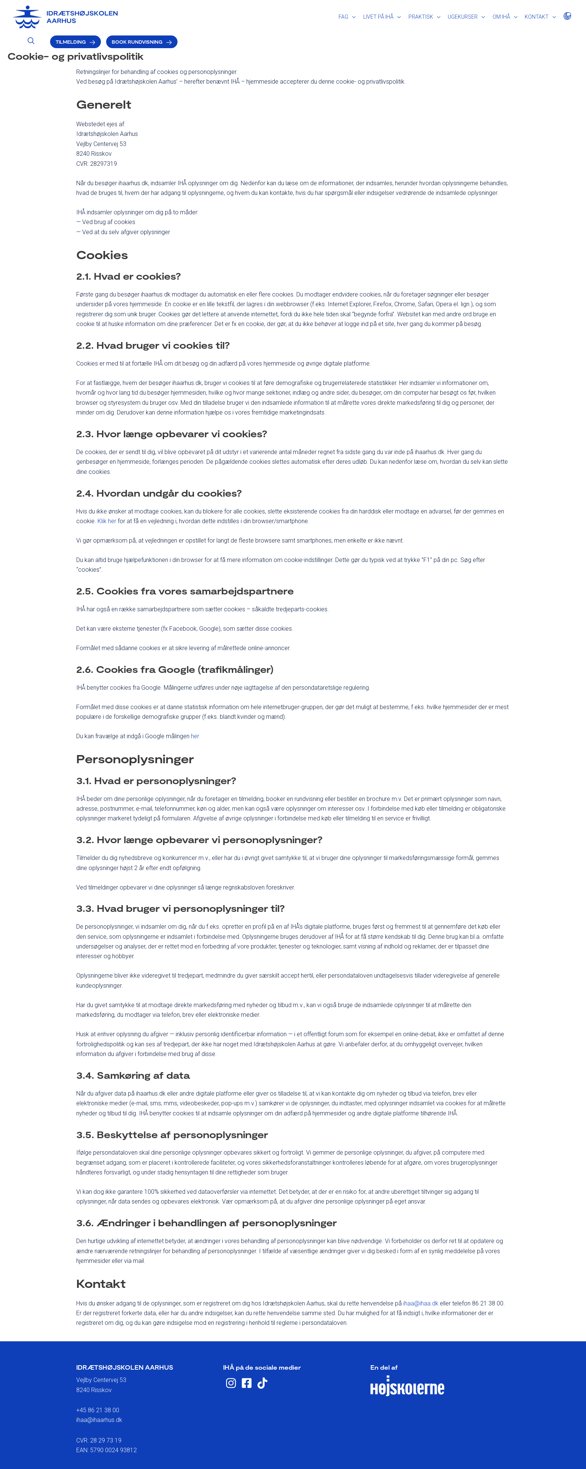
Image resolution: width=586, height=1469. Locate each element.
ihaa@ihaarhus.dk (99, 1400)
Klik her (107, 502)
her (195, 717)
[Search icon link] (420, 14)
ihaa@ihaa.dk (420, 1284)
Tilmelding (460, 15)
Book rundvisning (526, 15)
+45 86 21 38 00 (97, 1391)
